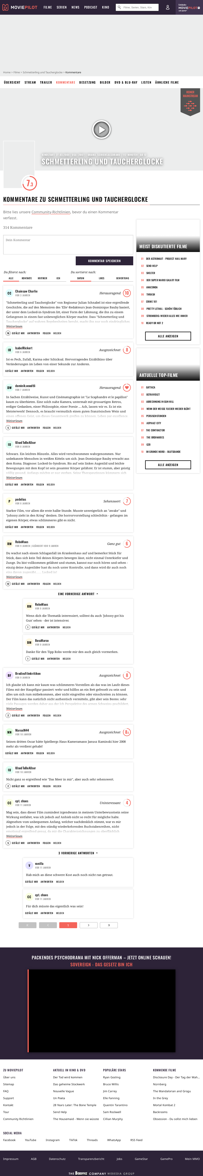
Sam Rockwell (112, 1112)
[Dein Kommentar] (68, 244)
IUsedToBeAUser (25, 442)
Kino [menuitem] (105, 7)
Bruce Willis (111, 1084)
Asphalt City (154, 423)
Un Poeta (59, 1098)
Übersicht (12, 82)
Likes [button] (101, 278)
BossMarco (42, 640)
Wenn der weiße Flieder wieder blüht (169, 409)
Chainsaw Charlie (26, 291)
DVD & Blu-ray (126, 82)
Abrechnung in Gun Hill (160, 402)
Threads (92, 1140)
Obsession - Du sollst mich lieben (175, 1119)
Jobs (119, 1159)
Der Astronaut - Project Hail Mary (166, 259)
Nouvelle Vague (63, 1091)
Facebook (9, 1140)
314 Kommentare (18, 227)
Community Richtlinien (18, 1119)
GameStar (141, 1159)
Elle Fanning (111, 1098)
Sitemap (8, 1084)
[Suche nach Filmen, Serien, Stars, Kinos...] (137, 7)
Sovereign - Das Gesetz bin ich (101, 964)
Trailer (46, 82)
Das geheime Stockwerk (69, 1084)
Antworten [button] (33, 333)
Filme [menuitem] (48, 7)
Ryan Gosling (112, 1077)
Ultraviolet (153, 394)
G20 (149, 444)
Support (8, 1098)
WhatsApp (114, 1140)
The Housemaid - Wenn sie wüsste (76, 1119)
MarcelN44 (22, 730)
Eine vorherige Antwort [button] (78, 594)
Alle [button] (11, 278)
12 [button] (8, 583)
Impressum (10, 1159)
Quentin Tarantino (115, 1105)
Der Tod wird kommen (67, 1077)
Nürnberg (159, 1084)
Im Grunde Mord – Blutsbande (163, 452)
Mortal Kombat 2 (164, 1105)
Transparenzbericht (91, 1159)
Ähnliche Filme (167, 82)
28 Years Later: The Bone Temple (74, 1105)
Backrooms (160, 1112)
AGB (33, 1159)
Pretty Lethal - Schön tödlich (164, 309)
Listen (146, 82)
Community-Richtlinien (51, 212)
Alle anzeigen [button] (168, 336)
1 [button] (27, 627)
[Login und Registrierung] (168, 7)
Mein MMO (192, 1159)
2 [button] (8, 715)
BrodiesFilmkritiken (28, 673)
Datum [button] (80, 278)
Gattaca (150, 387)
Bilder (105, 82)
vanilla (39, 863)
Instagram (53, 1140)
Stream (30, 82)
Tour (6, 1112)
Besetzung (87, 82)
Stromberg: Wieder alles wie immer (167, 316)
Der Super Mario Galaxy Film (163, 280)
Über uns (9, 1077)
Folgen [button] (47, 333)
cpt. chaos (21, 801)
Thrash (151, 294)
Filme (16, 72)
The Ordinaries (155, 437)
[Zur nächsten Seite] (89, 925)
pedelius (20, 499)
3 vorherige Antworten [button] (78, 853)
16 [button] (8, 333)
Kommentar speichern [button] (104, 261)
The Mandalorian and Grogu (172, 1091)
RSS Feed (136, 1140)
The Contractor (155, 430)
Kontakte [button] (27, 278)
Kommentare (65, 82)
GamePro (166, 1159)
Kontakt (8, 1105)
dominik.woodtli (25, 386)
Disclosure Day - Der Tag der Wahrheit (176, 1077)
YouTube (30, 1140)
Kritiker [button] (42, 278)
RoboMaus (21, 542)
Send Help (152, 266)
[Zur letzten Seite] (109, 925)
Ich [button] (58, 278)
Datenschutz (57, 1159)
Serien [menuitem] (62, 7)
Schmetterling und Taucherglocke (42, 72)
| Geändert (37, 545)
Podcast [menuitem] (90, 7)
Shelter (150, 273)
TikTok (73, 1140)
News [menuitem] (75, 7)
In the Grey (160, 1098)
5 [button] (8, 427)
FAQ (6, 1091)
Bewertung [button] (122, 278)
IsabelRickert (23, 348)
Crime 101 (151, 301)
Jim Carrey (110, 1091)
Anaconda (152, 287)
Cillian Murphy (113, 1119)
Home (7, 72)
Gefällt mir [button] (18, 333)
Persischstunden (156, 416)
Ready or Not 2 (154, 323)
